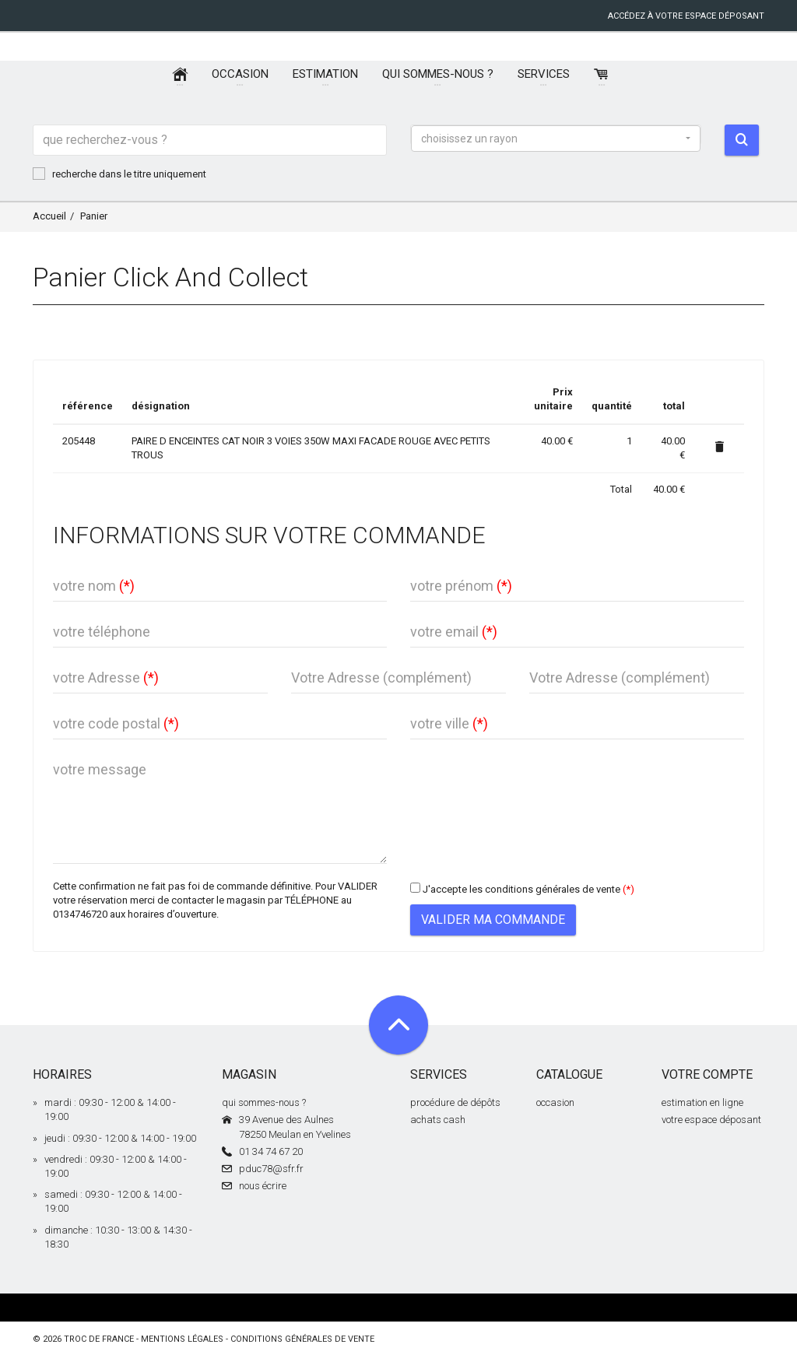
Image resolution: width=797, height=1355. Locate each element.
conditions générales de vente (302, 1339)
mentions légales (182, 1339)
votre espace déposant (711, 1119)
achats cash (437, 1119)
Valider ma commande (493, 919)
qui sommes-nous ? (264, 1102)
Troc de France (99, 1339)
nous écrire (262, 1186)
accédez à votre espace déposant (686, 16)
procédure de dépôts (455, 1102)
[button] (555, 138)
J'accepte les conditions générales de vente (521, 889)
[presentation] (528, 785)
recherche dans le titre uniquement (119, 173)
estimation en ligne (702, 1102)
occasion (555, 1102)
